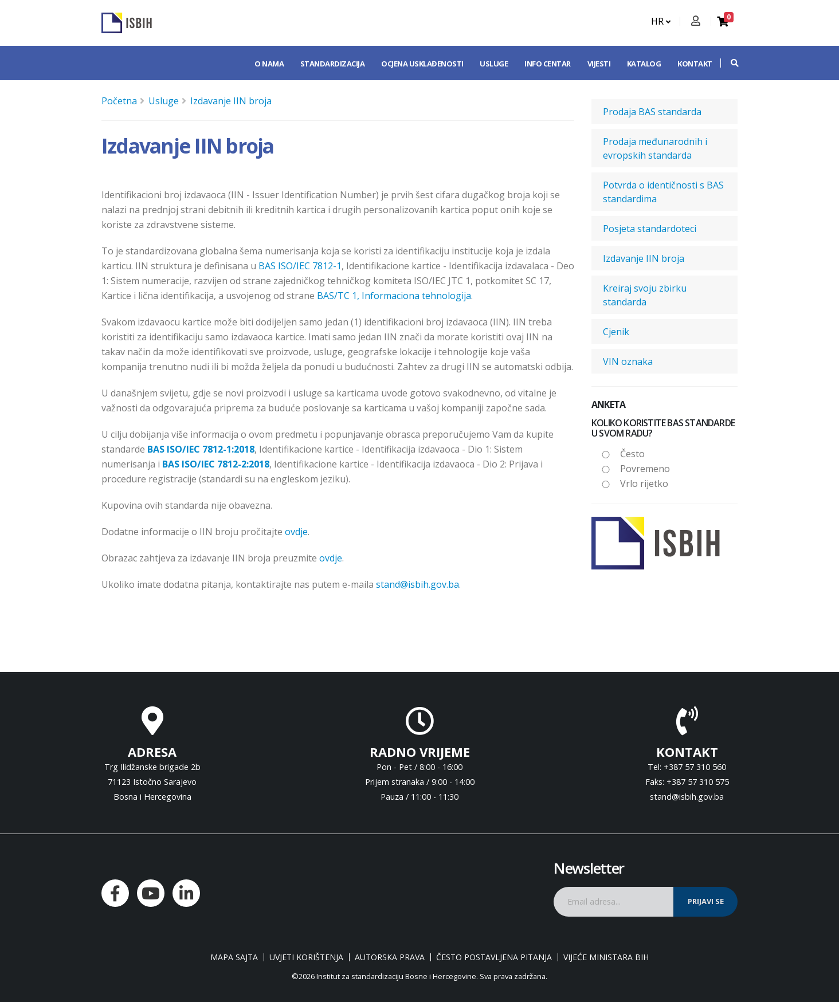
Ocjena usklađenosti (422, 63)
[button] (729, 63)
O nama (269, 63)
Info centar (547, 63)
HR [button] (661, 21)
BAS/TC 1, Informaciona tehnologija (394, 295)
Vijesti (599, 63)
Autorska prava (390, 957)
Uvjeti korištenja (306, 957)
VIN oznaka (628, 361)
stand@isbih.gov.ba (417, 584)
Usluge (494, 63)
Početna (119, 101)
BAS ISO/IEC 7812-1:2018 (200, 449)
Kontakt (694, 63)
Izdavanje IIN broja (231, 101)
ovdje (296, 531)
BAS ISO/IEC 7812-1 (300, 266)
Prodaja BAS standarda (652, 111)
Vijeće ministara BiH (606, 957)
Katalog (644, 63)
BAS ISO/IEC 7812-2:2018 (215, 464)
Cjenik (616, 331)
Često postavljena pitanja (494, 957)
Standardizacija (332, 63)
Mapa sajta (234, 957)
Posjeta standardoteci (649, 228)
